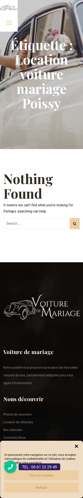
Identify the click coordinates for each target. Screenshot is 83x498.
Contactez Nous (14, 437)
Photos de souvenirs (17, 414)
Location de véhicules (18, 422)
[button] (76, 446)
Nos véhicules (12, 430)
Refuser (41, 487)
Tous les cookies (41, 475)
